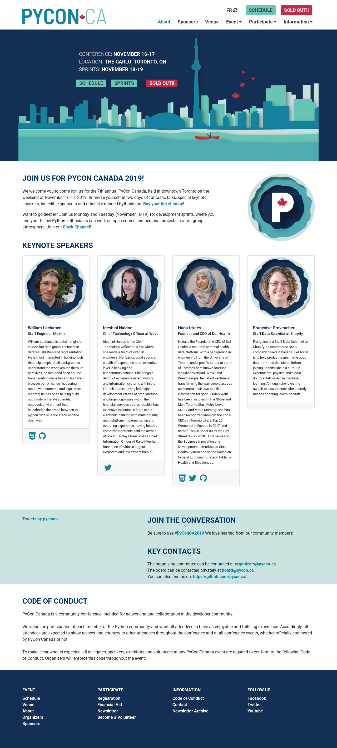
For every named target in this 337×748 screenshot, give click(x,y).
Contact (179, 704)
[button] (232, 21)
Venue (28, 704)
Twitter (254, 704)
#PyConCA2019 (189, 533)
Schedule (31, 698)
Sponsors (31, 723)
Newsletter (107, 710)
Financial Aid (109, 704)
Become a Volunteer (116, 717)
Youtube (255, 710)
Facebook (256, 698)
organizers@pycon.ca (255, 563)
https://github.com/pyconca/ (220, 576)
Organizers (32, 717)
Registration (108, 698)
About (28, 710)
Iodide (38, 399)
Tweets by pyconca (40, 518)
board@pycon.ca (238, 570)
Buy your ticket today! (163, 203)
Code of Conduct (188, 698)
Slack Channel (76, 226)
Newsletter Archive (190, 710)
